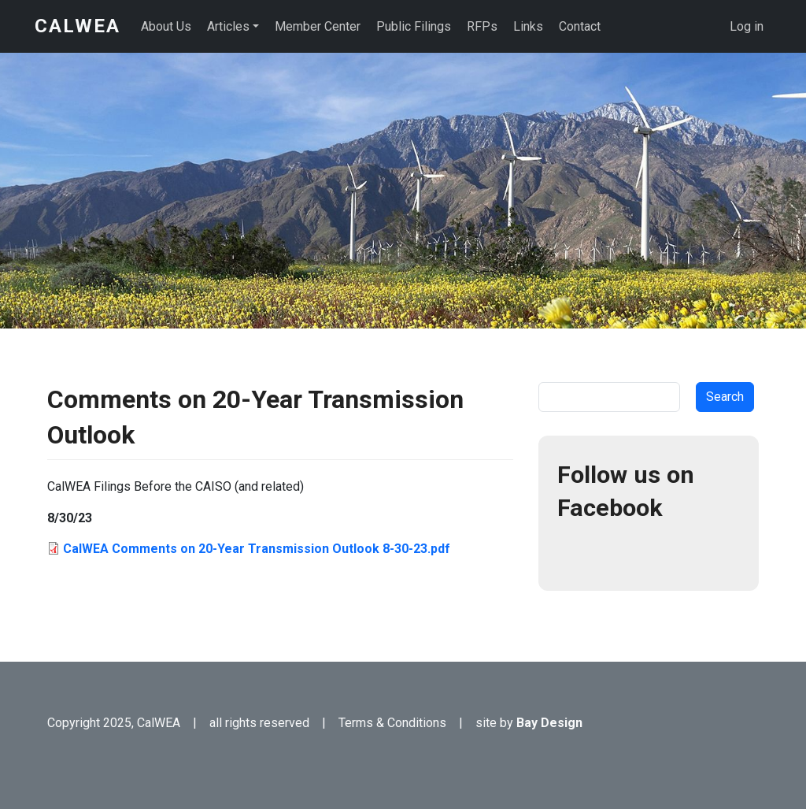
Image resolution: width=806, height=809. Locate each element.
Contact (580, 26)
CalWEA (77, 26)
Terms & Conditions (392, 722)
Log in (746, 26)
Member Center (317, 26)
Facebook (576, 553)
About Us (166, 26)
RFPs (482, 26)
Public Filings (413, 26)
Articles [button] (228, 26)
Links (528, 26)
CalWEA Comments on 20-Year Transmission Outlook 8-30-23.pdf (256, 548)
